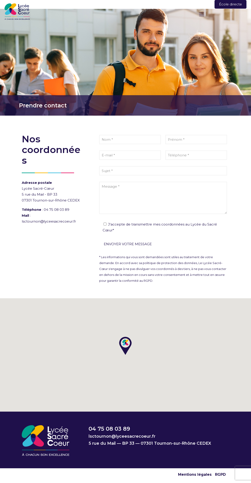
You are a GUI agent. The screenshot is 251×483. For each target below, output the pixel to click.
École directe (230, 4)
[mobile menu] (201, 14)
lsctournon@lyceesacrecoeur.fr (49, 221)
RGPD (220, 474)
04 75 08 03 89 (56, 209)
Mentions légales (195, 474)
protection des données (179, 263)
